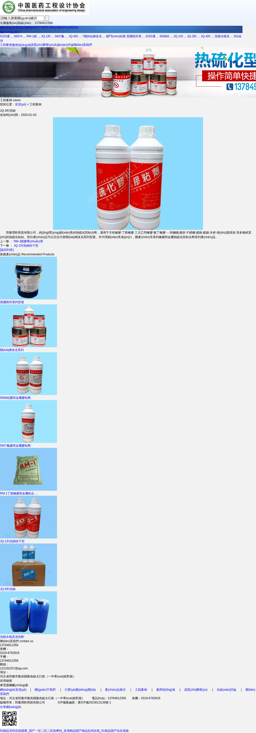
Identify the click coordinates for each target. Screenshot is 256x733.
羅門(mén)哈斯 (116, 36)
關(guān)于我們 (36, 27)
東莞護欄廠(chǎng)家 (14, 685)
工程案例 (6, 45)
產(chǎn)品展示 (10, 32)
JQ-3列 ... (193, 36)
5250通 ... (152, 36)
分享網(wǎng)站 (10, 707)
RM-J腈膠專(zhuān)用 (28, 241)
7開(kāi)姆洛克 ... (93, 36)
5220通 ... (6, 36)
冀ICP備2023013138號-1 (94, 702)
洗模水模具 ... (223, 36)
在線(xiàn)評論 (64, 45)
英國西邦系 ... (135, 36)
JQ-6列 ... (74, 36)
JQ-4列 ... (207, 36)
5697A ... (20, 36)
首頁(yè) (20, 104)
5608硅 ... (166, 36)
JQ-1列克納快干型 (26, 245)
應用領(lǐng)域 (21, 45)
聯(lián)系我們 (83, 45)
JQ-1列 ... (47, 36)
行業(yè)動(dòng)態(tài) (62, 27)
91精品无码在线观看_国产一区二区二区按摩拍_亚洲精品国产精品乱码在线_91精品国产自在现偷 (64, 730)
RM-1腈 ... (33, 36)
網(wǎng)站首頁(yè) (13, 27)
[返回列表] (7, 250)
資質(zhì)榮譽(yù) (42, 45)
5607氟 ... (61, 36)
